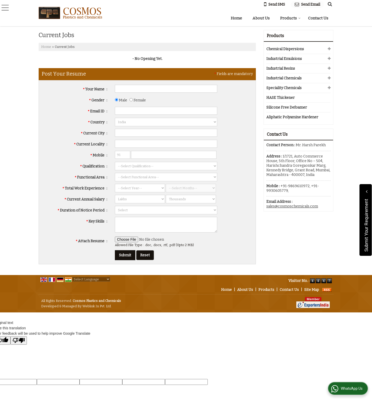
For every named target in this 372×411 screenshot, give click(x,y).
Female (137, 100)
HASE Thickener (280, 98)
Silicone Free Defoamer (286, 107)
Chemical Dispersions (285, 49)
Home (236, 18)
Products (290, 18)
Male (121, 100)
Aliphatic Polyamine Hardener (292, 117)
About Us (261, 18)
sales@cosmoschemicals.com (292, 206)
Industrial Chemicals (284, 78)
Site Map (311, 290)
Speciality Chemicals (284, 88)
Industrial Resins (280, 68)
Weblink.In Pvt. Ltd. (97, 306)
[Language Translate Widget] (91, 279)
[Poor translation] (18, 340)
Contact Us (318, 18)
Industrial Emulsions (284, 59)
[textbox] (166, 133)
